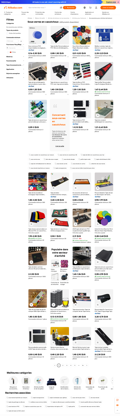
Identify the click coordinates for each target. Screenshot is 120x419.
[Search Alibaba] (43, 8)
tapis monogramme (59, 168)
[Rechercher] (69, 7)
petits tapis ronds (84, 159)
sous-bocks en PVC (12, 406)
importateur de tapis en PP (54, 406)
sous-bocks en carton (78, 164)
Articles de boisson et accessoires (58, 18)
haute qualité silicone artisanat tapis (90, 402)
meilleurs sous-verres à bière (37, 402)
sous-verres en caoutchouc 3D (67, 155)
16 (82, 365)
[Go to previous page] (55, 365)
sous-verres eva (34, 159)
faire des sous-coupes (51, 159)
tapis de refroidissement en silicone (40, 164)
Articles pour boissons (79, 18)
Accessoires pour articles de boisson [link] (100, 18)
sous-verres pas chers (78, 397)
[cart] (90, 8)
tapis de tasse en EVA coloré (15, 411)
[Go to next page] (87, 365)
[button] (61, 7)
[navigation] (15, 192)
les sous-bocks (94, 397)
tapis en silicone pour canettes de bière (63, 402)
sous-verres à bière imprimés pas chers (82, 168)
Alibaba (30, 18)
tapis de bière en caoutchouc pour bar (92, 155)
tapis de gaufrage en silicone (15, 402)
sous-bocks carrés (61, 164)
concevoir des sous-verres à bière (89, 406)
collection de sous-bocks (97, 164)
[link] (117, 400)
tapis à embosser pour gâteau (57, 397)
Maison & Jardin (40, 18)
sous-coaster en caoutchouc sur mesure (41, 155)
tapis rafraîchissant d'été (102, 159)
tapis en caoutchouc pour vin (32, 406)
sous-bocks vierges (68, 159)
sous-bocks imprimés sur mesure (39, 168)
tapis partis (70, 406)
